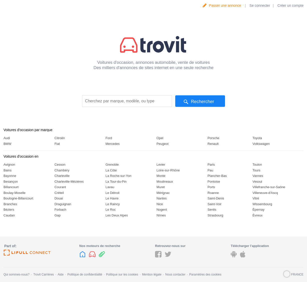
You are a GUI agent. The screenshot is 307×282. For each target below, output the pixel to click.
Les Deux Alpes (117, 215)
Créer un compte (291, 6)
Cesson (60, 164)
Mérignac (163, 193)
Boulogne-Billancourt (18, 198)
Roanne (213, 193)
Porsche (213, 138)
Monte (161, 176)
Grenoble (112, 164)
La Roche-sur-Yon (118, 176)
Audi (7, 138)
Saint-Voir (215, 204)
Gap (57, 215)
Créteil (59, 193)
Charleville (62, 176)
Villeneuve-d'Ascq (265, 193)
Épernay (258, 209)
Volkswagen (261, 144)
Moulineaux (164, 181)
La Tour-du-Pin (116, 181)
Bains (8, 170)
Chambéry (61, 170)
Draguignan (62, 204)
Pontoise (214, 181)
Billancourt (11, 187)
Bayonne (10, 176)
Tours (256, 170)
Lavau (110, 187)
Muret (160, 187)
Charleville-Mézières (69, 181)
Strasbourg (215, 215)
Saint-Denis (216, 198)
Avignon (9, 164)
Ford (109, 138)
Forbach (60, 209)
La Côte (111, 170)
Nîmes (161, 215)
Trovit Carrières (43, 274)
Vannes (257, 176)
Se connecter (260, 6)
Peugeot (162, 144)
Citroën (59, 138)
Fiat (57, 144)
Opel (159, 138)
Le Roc (111, 209)
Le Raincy (113, 204)
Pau (210, 170)
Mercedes (113, 144)
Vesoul (257, 181)
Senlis (212, 209)
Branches (10, 204)
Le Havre (112, 198)
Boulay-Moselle (15, 193)
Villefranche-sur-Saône (268, 187)
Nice (159, 204)
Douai (58, 198)
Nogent (161, 209)
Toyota (257, 138)
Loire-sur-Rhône (168, 170)
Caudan (9, 215)
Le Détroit (113, 193)
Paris (211, 164)
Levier (160, 164)
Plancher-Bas (217, 176)
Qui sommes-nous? (17, 274)
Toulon (257, 164)
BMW (7, 144)
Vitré (255, 198)
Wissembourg (262, 204)
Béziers (9, 209)
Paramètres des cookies (205, 274)
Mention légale (152, 274)
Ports (211, 187)
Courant (60, 187)
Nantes (161, 198)
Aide (61, 274)
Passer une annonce (225, 6)
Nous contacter (175, 274)
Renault (213, 144)
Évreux (257, 215)
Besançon (11, 181)
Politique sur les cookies (122, 274)
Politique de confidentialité (85, 274)
